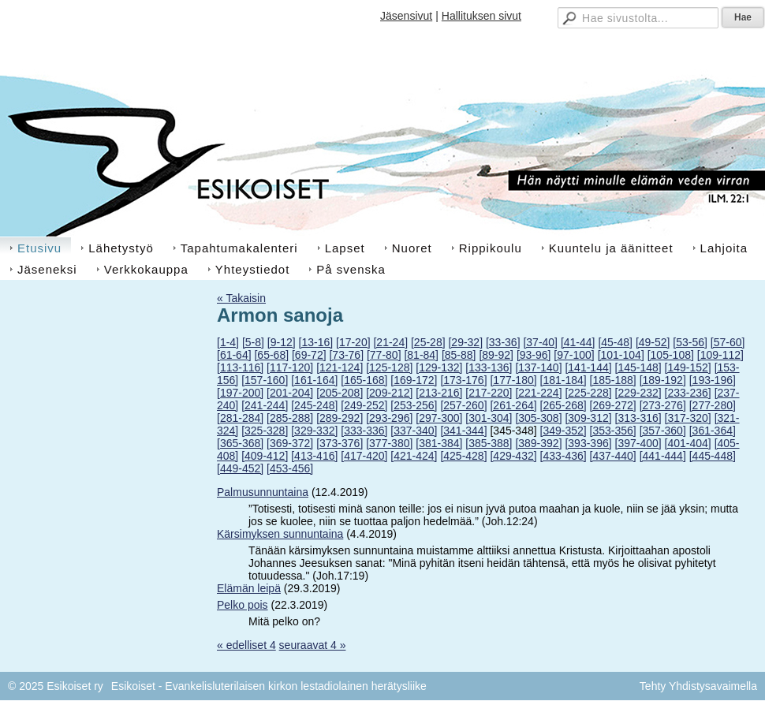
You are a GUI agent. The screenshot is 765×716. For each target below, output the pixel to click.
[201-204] (290, 392)
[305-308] (538, 418)
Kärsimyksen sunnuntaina (280, 534)
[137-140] (538, 367)
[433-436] (563, 455)
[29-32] (465, 342)
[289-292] (339, 418)
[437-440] (613, 455)
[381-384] (439, 443)
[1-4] (228, 342)
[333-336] (364, 430)
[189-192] (663, 380)
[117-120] (290, 367)
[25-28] (428, 342)
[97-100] (574, 355)
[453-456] (290, 468)
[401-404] (688, 443)
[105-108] (670, 355)
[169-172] (413, 380)
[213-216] (439, 392)
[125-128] (389, 367)
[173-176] (463, 380)
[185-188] (613, 380)
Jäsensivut (406, 15)
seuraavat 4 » (312, 645)
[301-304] (488, 418)
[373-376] (339, 443)
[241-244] (264, 405)
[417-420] (364, 455)
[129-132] (439, 367)
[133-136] (488, 367)
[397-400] (638, 443)
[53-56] (690, 342)
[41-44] (578, 342)
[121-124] (339, 367)
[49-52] (653, 342)
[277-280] (712, 405)
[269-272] (613, 405)
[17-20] (353, 342)
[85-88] (459, 355)
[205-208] (339, 392)
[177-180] (513, 380)
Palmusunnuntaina (262, 492)
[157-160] (264, 380)
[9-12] (281, 342)
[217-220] (488, 392)
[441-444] (663, 455)
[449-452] (240, 468)
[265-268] (563, 405)
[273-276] (663, 405)
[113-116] (240, 367)
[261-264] (513, 405)
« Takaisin (241, 298)
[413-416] (314, 455)
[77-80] (384, 355)
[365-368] (240, 443)
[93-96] (534, 355)
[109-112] (720, 355)
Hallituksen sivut (481, 15)
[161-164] (314, 380)
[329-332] (314, 430)
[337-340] (413, 430)
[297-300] (439, 418)
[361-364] (712, 430)
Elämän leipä (249, 588)
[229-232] (638, 392)
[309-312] (588, 418)
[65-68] (271, 355)
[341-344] (463, 430)
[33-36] (503, 342)
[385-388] (488, 443)
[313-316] (638, 418)
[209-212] (389, 392)
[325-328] (264, 430)
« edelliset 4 (246, 645)
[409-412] (264, 455)
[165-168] (364, 380)
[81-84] (421, 355)
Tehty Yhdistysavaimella (698, 686)
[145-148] (638, 367)
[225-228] (588, 392)
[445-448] (712, 455)
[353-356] (613, 430)
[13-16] (316, 342)
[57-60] (728, 342)
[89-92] (496, 355)
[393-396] (588, 443)
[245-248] (314, 405)
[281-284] (240, 418)
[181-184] (563, 380)
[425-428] (463, 455)
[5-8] (253, 342)
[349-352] (563, 430)
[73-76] (346, 355)
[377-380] (389, 443)
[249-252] (364, 405)
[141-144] (588, 367)
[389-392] (538, 443)
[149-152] (688, 367)
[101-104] (621, 355)
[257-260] (463, 405)
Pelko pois (242, 605)
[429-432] (513, 455)
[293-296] (389, 418)
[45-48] (615, 342)
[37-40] (540, 342)
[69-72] (309, 355)
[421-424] (413, 455)
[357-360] (663, 430)
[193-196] (712, 380)
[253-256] (413, 405)
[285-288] (290, 418)
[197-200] (240, 392)
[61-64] (234, 355)
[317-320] (688, 418)
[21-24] (390, 342)
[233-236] (688, 392)
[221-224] (538, 392)
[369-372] (290, 443)
